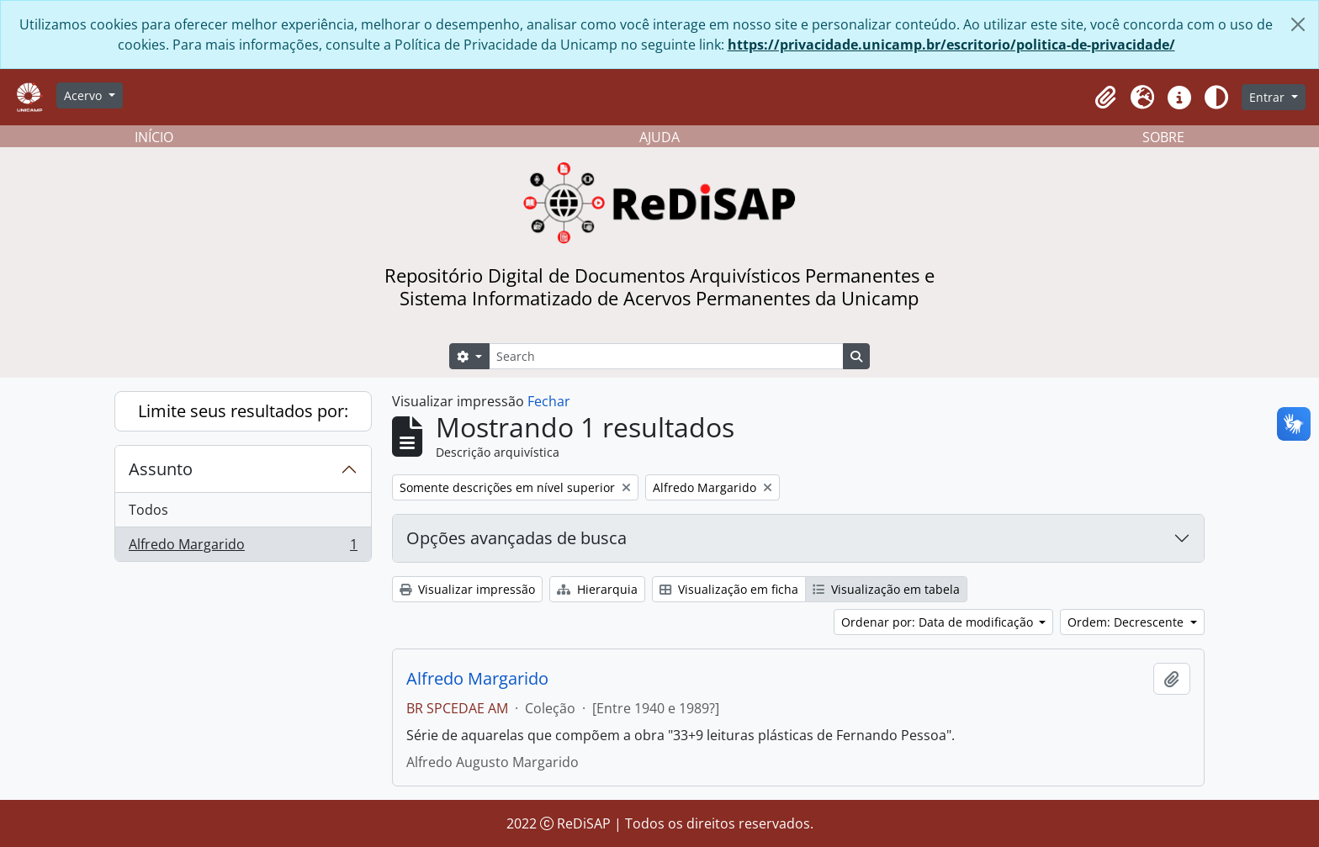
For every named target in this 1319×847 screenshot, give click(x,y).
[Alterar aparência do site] (1216, 97)
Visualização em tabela (886, 589)
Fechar (548, 401)
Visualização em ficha (729, 589)
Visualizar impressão (467, 589)
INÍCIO (154, 137)
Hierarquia (597, 589)
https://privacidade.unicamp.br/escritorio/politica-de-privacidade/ (951, 44)
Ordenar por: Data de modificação (938, 622)
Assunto (161, 469)
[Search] (666, 356)
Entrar (1268, 97)
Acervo (84, 95)
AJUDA (659, 137)
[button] (1105, 97)
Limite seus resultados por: (243, 411)
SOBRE (1163, 137)
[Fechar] (1298, 24)
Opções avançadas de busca (516, 538)
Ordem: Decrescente (1127, 622)
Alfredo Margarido (243, 547)
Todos (148, 509)
